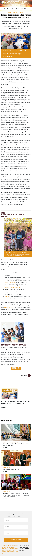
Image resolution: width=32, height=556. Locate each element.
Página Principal (9, 8)
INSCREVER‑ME (16, 540)
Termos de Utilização (24, 548)
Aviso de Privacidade (24, 545)
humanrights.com (10, 282)
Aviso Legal (21, 550)
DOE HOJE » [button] (16, 368)
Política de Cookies (23, 547)
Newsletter (22, 8)
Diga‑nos (7, 296)
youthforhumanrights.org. (13, 287)
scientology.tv (18, 255)
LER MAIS (3, 407)
